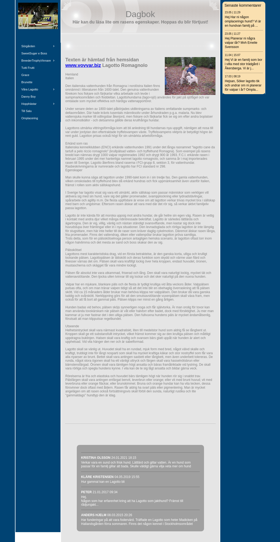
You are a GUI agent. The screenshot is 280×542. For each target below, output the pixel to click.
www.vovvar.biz (83, 65)
